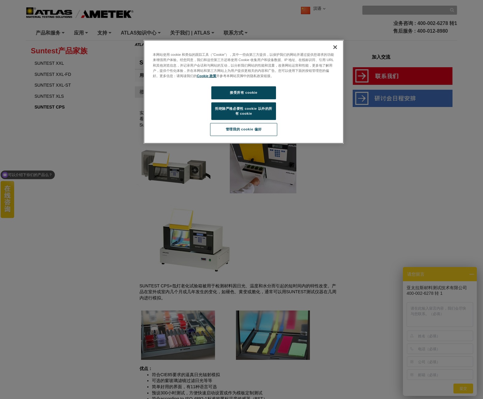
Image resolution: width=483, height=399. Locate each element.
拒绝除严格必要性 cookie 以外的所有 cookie (243, 111)
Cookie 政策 (206, 76)
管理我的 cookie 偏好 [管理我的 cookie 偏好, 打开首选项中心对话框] (244, 129)
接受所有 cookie (243, 92)
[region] (244, 92)
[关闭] (335, 47)
